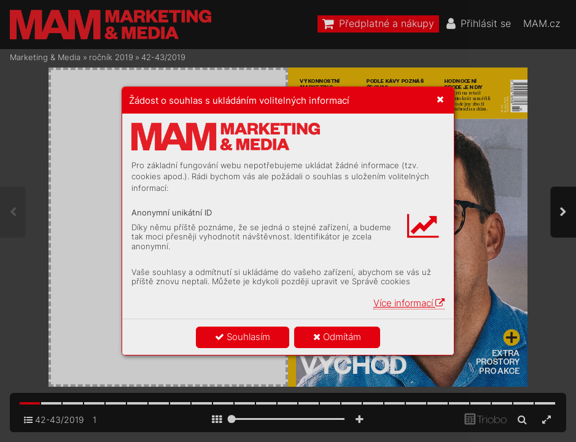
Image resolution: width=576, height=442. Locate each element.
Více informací (409, 303)
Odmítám (337, 337)
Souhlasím (242, 337)
